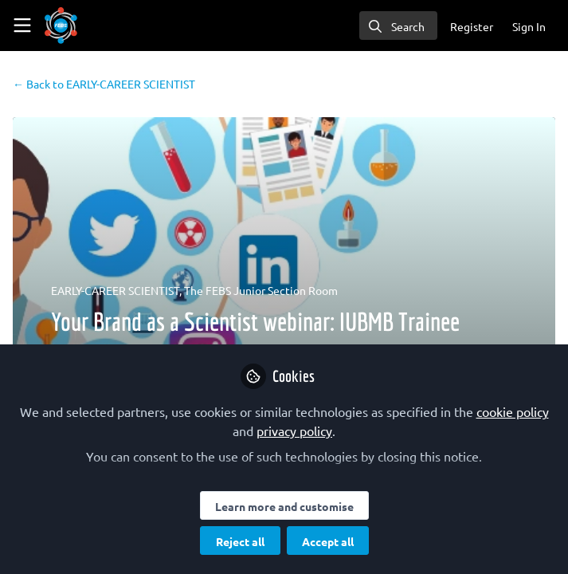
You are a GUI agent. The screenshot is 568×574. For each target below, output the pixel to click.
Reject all (240, 541)
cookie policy (512, 411)
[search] (398, 25)
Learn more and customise (284, 506)
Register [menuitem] (471, 26)
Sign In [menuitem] (529, 26)
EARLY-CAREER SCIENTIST (104, 84)
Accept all (328, 541)
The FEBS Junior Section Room (261, 290)
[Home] (61, 25)
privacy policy (294, 430)
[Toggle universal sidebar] (22, 25)
